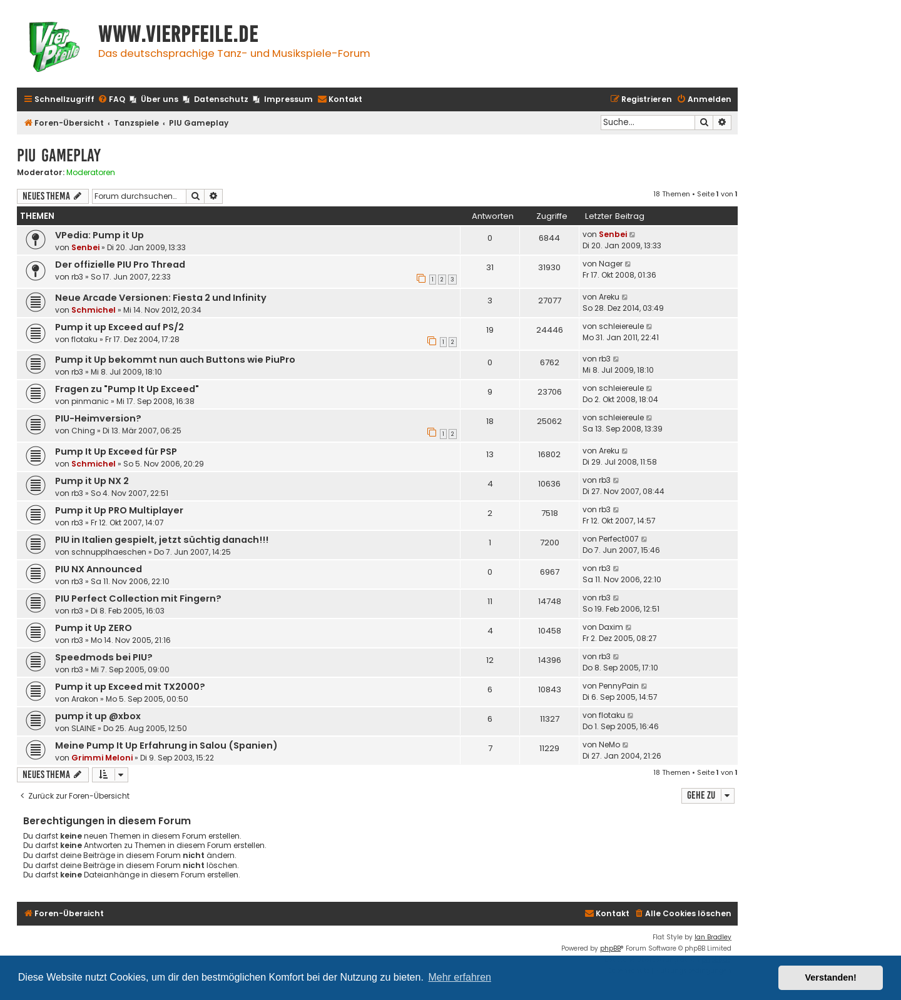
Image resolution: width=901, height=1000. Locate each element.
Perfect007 (619, 538)
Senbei (85, 247)
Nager (611, 263)
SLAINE (83, 728)
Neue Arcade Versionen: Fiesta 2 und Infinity (161, 297)
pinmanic (90, 401)
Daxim (611, 627)
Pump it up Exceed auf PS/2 (119, 327)
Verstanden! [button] (831, 977)
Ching (83, 430)
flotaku (84, 339)
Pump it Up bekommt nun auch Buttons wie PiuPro (175, 359)
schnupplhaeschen (108, 552)
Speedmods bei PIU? (104, 657)
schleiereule (621, 326)
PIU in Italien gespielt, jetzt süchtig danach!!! (161, 539)
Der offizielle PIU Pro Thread (120, 264)
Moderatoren (90, 173)
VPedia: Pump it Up (99, 235)
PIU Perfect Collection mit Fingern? (138, 598)
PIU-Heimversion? (98, 418)
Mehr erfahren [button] (459, 977)
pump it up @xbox (98, 716)
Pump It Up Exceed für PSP (116, 451)
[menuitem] (111, 99)
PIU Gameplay (59, 155)
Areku (609, 296)
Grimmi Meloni (102, 757)
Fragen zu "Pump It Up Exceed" (127, 389)
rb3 (77, 276)
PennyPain (619, 685)
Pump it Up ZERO (93, 628)
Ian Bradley (713, 937)
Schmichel (93, 310)
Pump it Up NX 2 (92, 481)
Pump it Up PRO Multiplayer (119, 510)
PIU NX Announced (98, 569)
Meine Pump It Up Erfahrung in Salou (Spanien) (166, 745)
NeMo (609, 744)
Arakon (84, 699)
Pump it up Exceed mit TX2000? (130, 686)
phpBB (610, 948)
